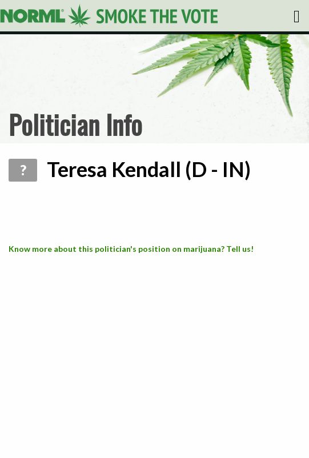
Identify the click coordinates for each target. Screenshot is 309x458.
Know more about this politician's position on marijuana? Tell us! (131, 249)
